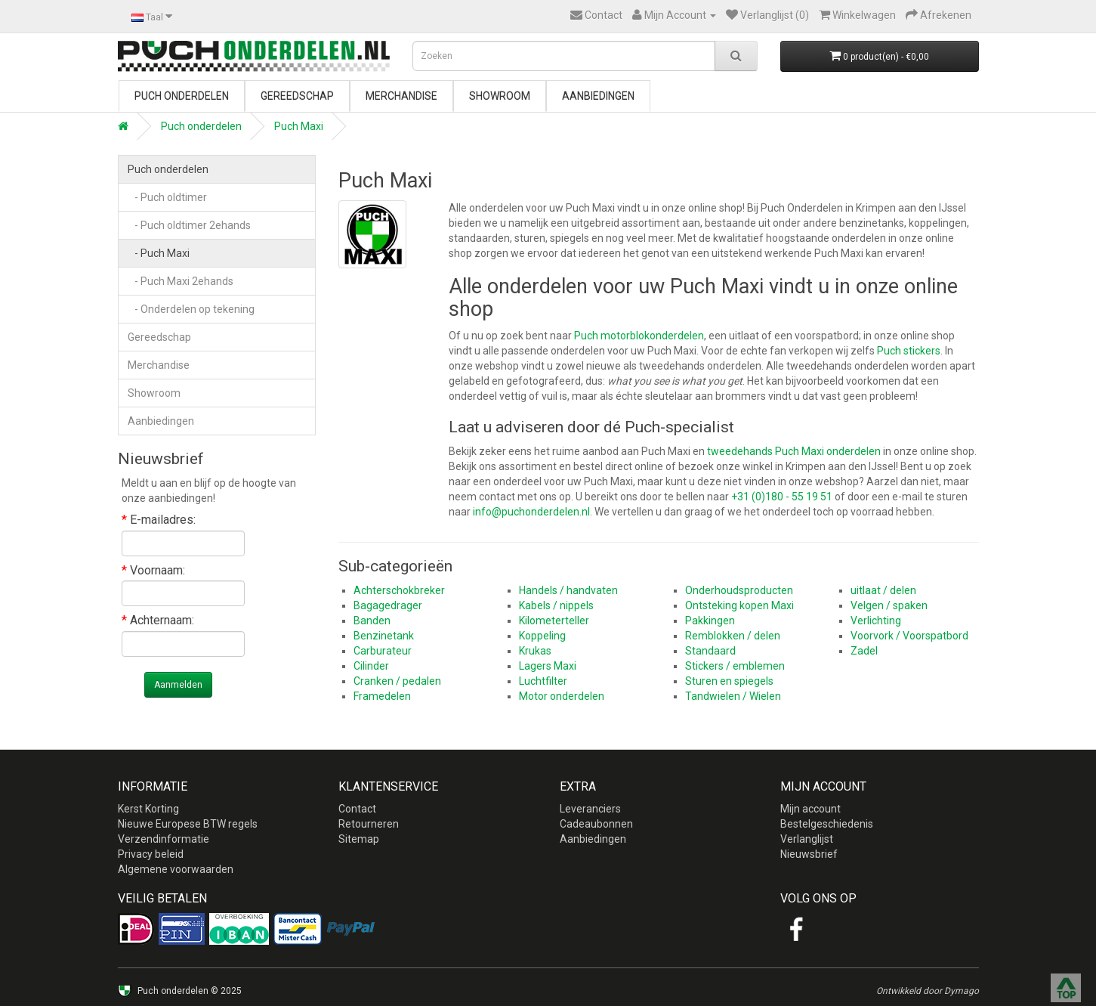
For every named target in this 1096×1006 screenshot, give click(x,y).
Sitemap (358, 839)
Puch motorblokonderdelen (639, 336)
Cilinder (371, 666)
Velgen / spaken (889, 605)
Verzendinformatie (163, 839)
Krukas (535, 651)
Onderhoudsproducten (739, 590)
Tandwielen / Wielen (733, 696)
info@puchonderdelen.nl (531, 512)
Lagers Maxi (547, 666)
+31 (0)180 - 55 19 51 (781, 497)
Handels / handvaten (568, 590)
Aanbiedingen (598, 96)
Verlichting (876, 620)
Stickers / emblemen (735, 666)
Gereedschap (297, 96)
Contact (357, 809)
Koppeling (542, 636)
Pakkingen (710, 620)
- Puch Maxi (159, 253)
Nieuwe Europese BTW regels (188, 824)
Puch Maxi (298, 126)
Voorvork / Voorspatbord (909, 636)
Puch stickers (908, 351)
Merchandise (401, 96)
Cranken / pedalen (397, 681)
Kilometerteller (554, 620)
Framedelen (382, 696)
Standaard (710, 651)
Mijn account (810, 809)
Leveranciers (590, 809)
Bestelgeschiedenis (826, 824)
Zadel (864, 651)
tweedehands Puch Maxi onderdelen (794, 451)
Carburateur (382, 651)
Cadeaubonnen (596, 824)
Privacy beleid (151, 854)
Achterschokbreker (399, 590)
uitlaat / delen (883, 590)
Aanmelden (178, 684)
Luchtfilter (543, 681)
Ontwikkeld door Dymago (927, 991)
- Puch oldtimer (167, 197)
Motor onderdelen (561, 696)
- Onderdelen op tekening (191, 309)
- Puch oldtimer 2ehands (189, 225)
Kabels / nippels (556, 605)
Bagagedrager (387, 605)
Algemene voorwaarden (175, 869)
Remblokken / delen (732, 636)
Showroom (499, 96)
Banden (372, 620)
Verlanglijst (806, 839)
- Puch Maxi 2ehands (180, 281)
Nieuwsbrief (809, 854)
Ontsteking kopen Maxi (739, 605)
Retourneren (368, 824)
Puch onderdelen (181, 96)
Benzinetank (383, 636)
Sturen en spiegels (729, 681)
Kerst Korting (148, 809)
